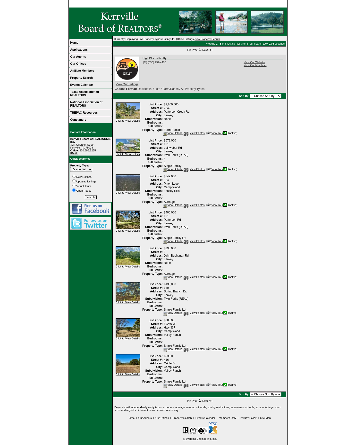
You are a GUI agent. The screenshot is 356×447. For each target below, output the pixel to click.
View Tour (214, 133)
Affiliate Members (82, 70)
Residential (145, 89)
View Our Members (255, 65)
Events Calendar (81, 84)
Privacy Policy (248, 417)
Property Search (81, 77)
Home (281, 3)
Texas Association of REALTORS (84, 93)
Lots (157, 89)
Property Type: (79, 165)
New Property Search (207, 39)
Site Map (265, 417)
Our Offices (78, 63)
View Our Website (254, 62)
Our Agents (78, 56)
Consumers (78, 119)
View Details (172, 133)
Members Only (227, 417)
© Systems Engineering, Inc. (200, 438)
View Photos (194, 133)
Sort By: (244, 95)
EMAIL (74, 153)
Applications (79, 49)
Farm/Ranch (170, 89)
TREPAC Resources (84, 112)
